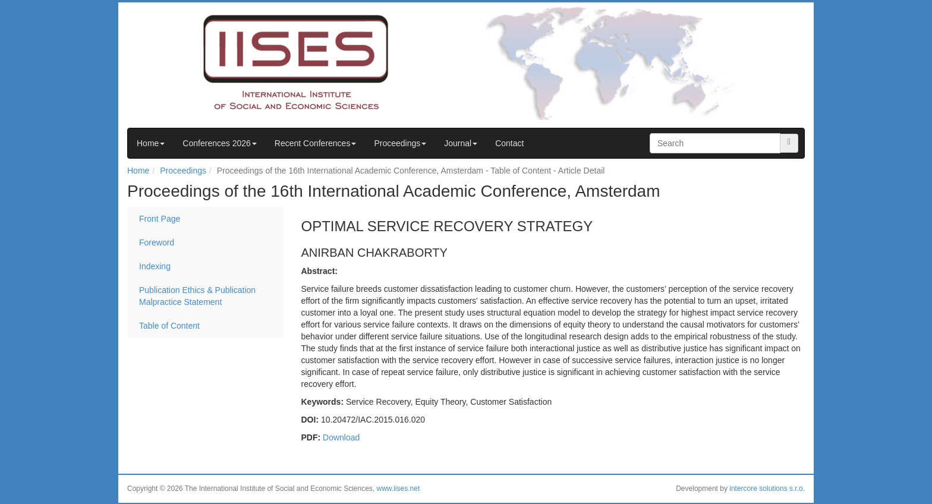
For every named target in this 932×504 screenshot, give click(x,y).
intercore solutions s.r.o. (767, 488)
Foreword (156, 242)
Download (341, 437)
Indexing (155, 266)
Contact (509, 143)
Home (151, 143)
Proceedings (400, 143)
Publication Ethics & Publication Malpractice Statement (197, 296)
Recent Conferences (316, 143)
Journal (460, 143)
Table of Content (169, 325)
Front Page (159, 218)
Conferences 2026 (219, 143)
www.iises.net (398, 488)
